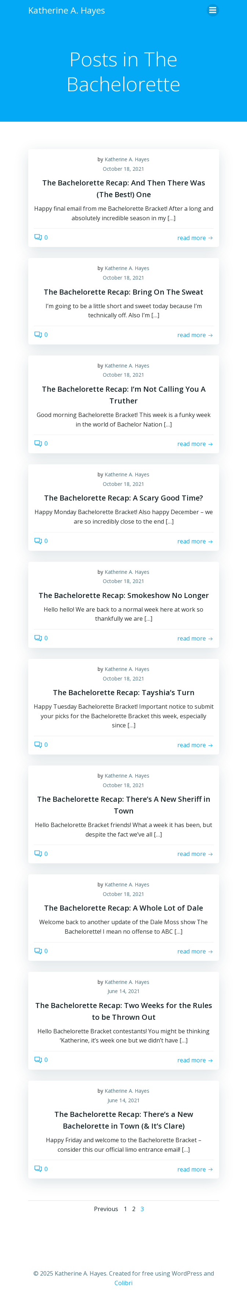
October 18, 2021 (123, 168)
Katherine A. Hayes (127, 159)
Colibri (123, 1283)
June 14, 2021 (124, 991)
